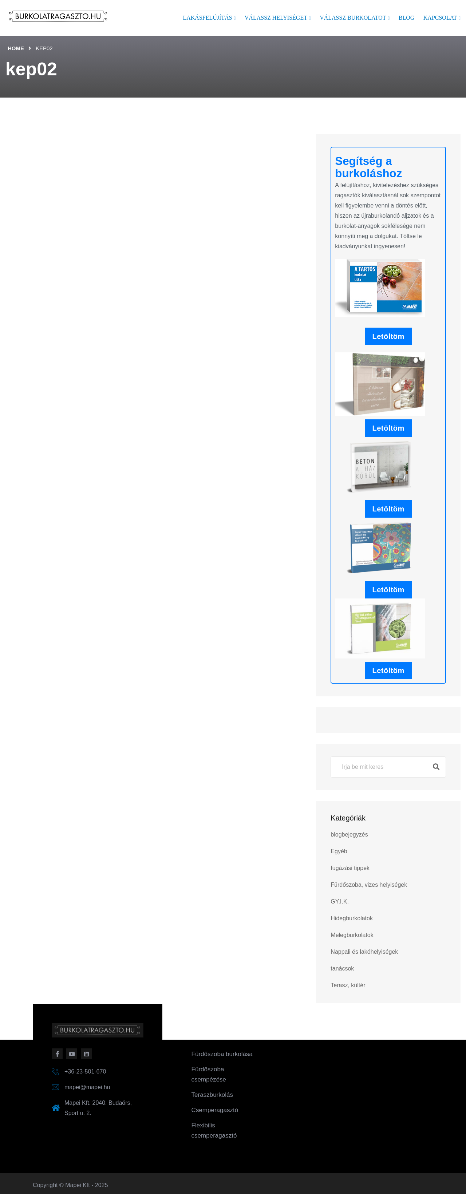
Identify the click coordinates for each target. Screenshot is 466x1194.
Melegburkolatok (352, 935)
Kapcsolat (440, 18)
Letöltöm (388, 336)
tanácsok (342, 968)
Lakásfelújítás (207, 18)
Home (16, 48)
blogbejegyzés (349, 834)
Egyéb (339, 851)
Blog (407, 18)
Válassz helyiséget (276, 18)
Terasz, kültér (348, 985)
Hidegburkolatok (352, 918)
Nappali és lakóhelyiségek (364, 952)
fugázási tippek (350, 868)
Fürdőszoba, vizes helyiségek (369, 885)
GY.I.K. (340, 901)
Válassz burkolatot (353, 18)
